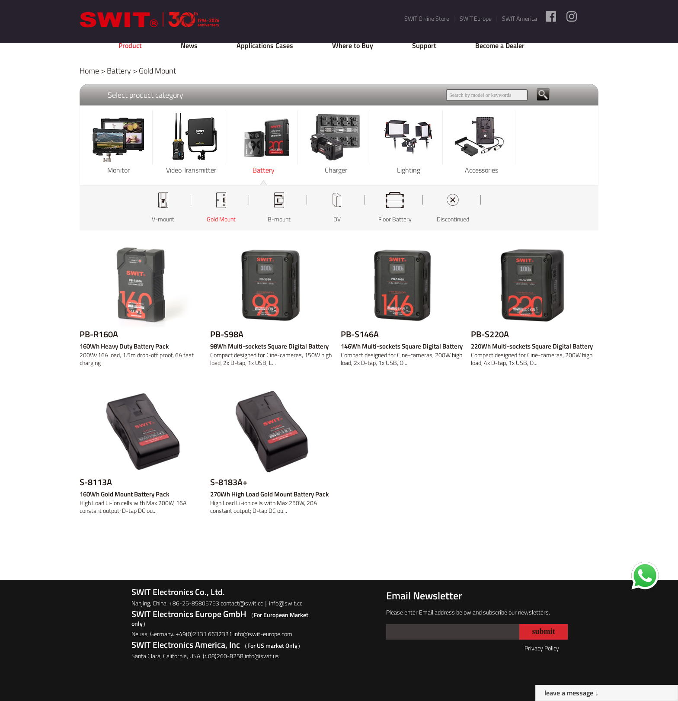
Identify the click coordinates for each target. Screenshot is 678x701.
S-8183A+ (228, 482)
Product (130, 45)
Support (424, 45)
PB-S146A (360, 334)
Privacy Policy (541, 648)
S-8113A (96, 482)
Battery (119, 71)
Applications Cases (265, 45)
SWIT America (519, 18)
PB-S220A (490, 334)
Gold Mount (157, 71)
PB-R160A (99, 334)
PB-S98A (226, 334)
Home (89, 71)
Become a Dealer (499, 45)
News (189, 45)
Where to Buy (352, 45)
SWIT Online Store (426, 18)
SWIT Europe (476, 18)
